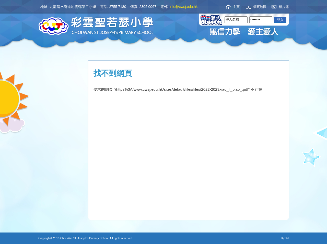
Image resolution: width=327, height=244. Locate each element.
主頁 (236, 7)
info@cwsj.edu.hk (184, 7)
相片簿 (284, 7)
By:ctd (285, 238)
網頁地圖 (259, 7)
